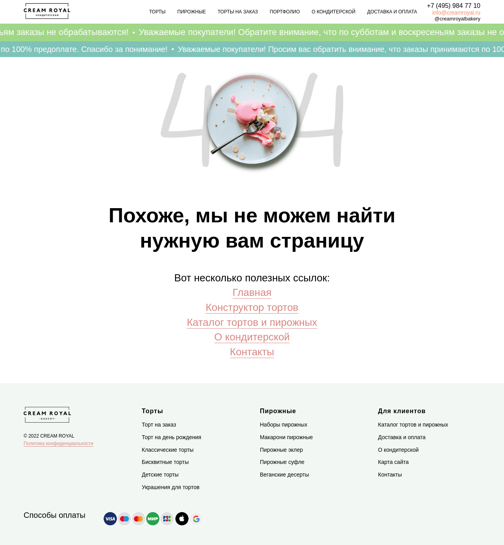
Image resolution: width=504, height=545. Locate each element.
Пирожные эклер (281, 450)
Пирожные (191, 12)
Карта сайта (393, 462)
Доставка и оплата (392, 12)
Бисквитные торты (165, 462)
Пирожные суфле (282, 462)
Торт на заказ (159, 424)
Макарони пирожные (286, 437)
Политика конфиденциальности (58, 443)
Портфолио (285, 12)
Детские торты (160, 474)
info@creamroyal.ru (456, 12)
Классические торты (168, 450)
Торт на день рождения (171, 437)
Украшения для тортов (171, 487)
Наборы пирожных (283, 424)
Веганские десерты (284, 474)
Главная (252, 292)
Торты (157, 12)
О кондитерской (334, 12)
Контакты (252, 352)
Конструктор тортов (252, 307)
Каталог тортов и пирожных (252, 322)
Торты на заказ (238, 12)
